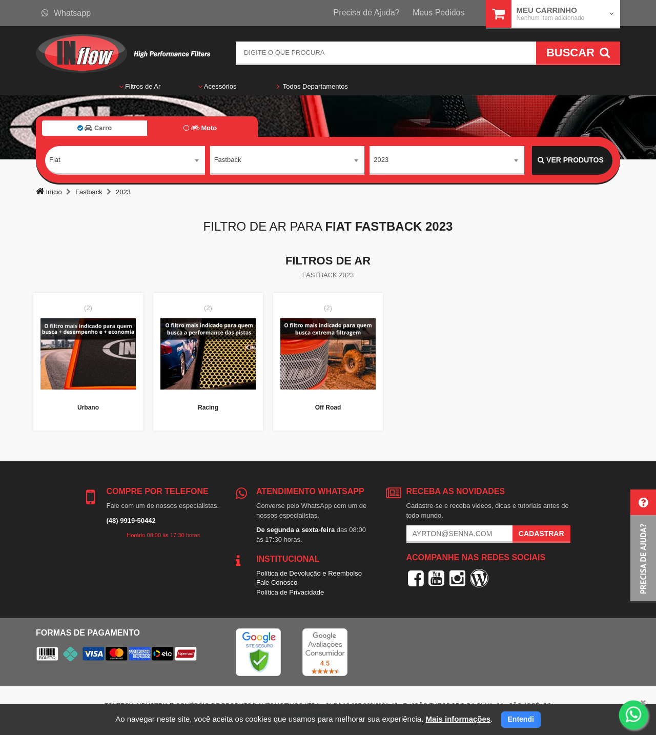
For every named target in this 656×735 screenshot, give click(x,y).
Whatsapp (66, 13)
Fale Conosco (276, 582)
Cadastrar (541, 533)
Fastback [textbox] (227, 160)
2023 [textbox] (381, 160)
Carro (94, 128)
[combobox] (125, 160)
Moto (200, 128)
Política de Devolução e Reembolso (309, 573)
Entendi (521, 719)
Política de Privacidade (290, 592)
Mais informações (457, 718)
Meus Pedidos (438, 12)
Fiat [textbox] (54, 160)
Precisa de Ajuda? (367, 12)
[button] (643, 546)
